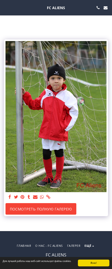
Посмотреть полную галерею (41, 209)
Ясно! (93, 263)
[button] (5, 7)
